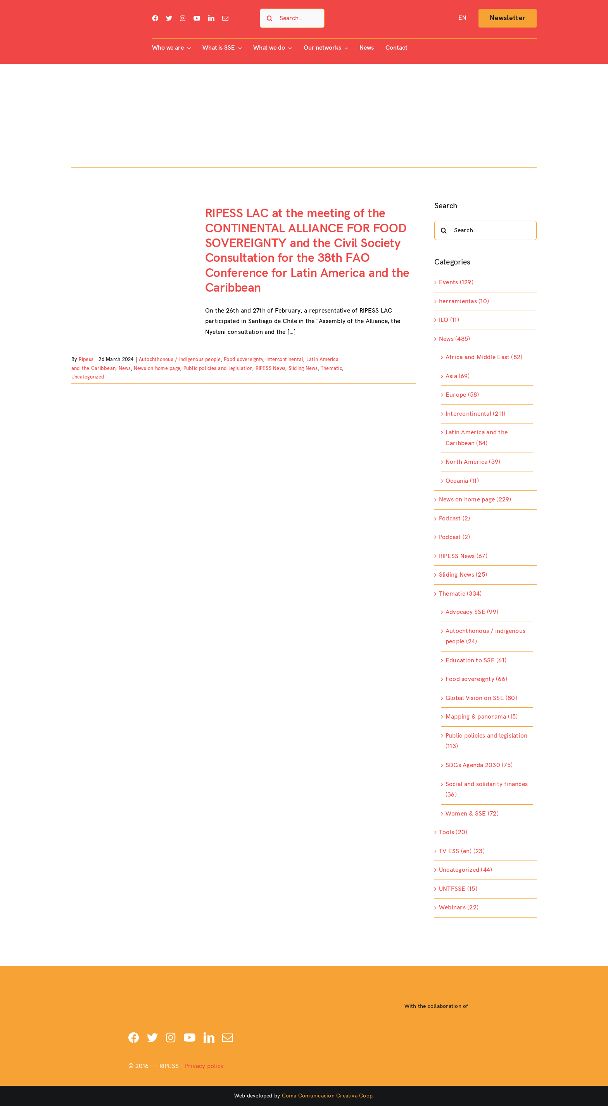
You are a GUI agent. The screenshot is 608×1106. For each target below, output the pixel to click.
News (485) (454, 339)
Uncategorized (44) (465, 870)
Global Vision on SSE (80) (481, 698)
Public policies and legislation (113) (486, 741)
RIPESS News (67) (463, 556)
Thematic (331, 368)
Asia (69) (458, 376)
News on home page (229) (475, 499)
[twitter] (169, 18)
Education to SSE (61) (476, 660)
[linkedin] (211, 18)
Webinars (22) (458, 907)
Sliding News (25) (463, 575)
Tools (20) (453, 832)
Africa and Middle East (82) (484, 357)
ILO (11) (449, 320)
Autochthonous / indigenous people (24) (485, 636)
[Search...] (292, 18)
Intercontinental (285, 359)
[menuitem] (462, 18)
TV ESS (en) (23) (462, 851)
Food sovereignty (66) (476, 679)
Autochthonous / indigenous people (180, 359)
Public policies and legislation (217, 368)
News (125, 368)
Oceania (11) (462, 481)
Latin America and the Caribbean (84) (477, 438)
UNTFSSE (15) (458, 889)
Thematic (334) (460, 594)
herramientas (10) (464, 301)
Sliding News (303, 368)
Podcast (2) (454, 518)
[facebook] (155, 18)
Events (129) (456, 282)
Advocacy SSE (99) (472, 612)
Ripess (86, 359)
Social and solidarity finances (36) (487, 790)
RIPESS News (271, 368)
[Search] (269, 18)
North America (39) (473, 462)
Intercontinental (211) (475, 414)
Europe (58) (462, 395)
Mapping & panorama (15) (482, 717)
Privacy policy (204, 1066)
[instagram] (182, 18)
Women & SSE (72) (472, 813)
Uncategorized (87, 377)
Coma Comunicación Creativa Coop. (328, 1095)
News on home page (157, 368)
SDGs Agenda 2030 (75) (479, 765)
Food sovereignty (243, 359)
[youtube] (196, 18)
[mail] (225, 18)
